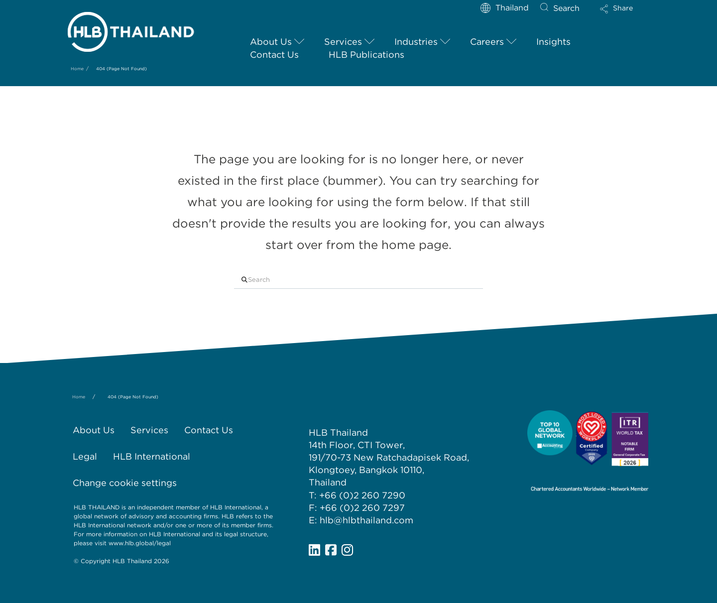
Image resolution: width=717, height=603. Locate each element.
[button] (625, 12)
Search (566, 8)
